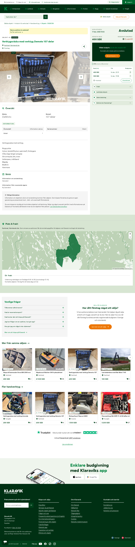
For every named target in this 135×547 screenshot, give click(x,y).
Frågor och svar (44, 513)
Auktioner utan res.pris (51, 2)
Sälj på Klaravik (112, 56)
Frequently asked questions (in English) (52, 516)
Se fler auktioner (16, 32)
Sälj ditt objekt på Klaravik (47, 511)
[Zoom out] (130, 237)
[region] (67, 250)
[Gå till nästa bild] (130, 357)
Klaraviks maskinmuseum (79, 522)
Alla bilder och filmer (45, 98)
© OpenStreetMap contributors (122, 268)
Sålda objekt (107, 17)
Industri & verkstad (21, 23)
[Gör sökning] (45, 17)
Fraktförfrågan (43, 524)
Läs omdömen (67, 444)
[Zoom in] (130, 233)
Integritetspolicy (76, 516)
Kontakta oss (10, 2)
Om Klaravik (75, 505)
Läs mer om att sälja (100, 327)
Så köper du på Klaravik (46, 508)
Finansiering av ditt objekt (47, 522)
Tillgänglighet (75, 513)
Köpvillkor (42, 505)
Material (24, 544)
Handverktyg (34, 23)
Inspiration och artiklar (46, 530)
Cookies (73, 519)
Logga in (128, 2)
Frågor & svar (22, 2)
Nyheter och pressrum (111, 511)
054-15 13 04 (16, 528)
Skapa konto (114, 2)
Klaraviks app (43, 527)
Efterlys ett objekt (45, 533)
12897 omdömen (74, 438)
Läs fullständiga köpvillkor (58, 206)
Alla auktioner (35, 2)
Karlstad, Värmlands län (12, 45)
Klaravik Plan (75, 511)
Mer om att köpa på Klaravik (15, 332)
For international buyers (47, 519)
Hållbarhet (74, 508)
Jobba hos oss (108, 508)
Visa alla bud (126, 80)
